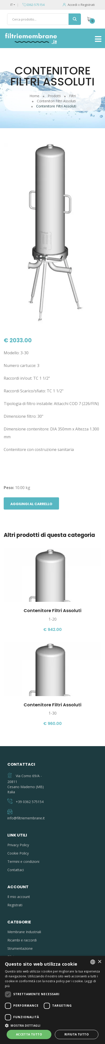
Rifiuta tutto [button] (76, 1034)
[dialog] (52, 1000)
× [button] (99, 962)
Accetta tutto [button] (29, 1034)
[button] (52, 1025)
